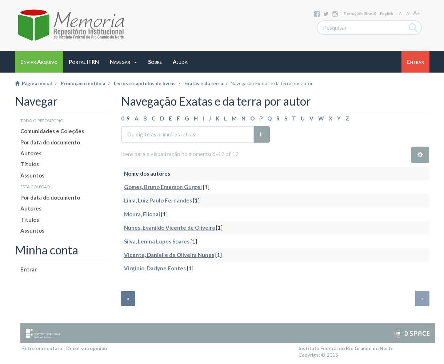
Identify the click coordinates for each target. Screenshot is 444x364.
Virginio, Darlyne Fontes (155, 268)
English (386, 13)
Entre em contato (42, 348)
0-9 (125, 118)
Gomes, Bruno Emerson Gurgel (163, 187)
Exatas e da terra (203, 83)
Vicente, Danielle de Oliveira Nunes (169, 254)
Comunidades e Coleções (52, 131)
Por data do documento (50, 142)
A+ (416, 12)
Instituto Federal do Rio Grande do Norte (346, 348)
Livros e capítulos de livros (145, 83)
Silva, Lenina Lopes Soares (156, 241)
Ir (262, 134)
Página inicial (33, 83)
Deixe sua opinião (86, 348)
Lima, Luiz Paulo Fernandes (158, 200)
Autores (30, 153)
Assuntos (32, 175)
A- (401, 14)
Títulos (29, 164)
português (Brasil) (360, 13)
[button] (123, 62)
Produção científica (83, 83)
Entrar (28, 269)
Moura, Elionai (142, 214)
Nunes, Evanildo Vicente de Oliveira (169, 227)
